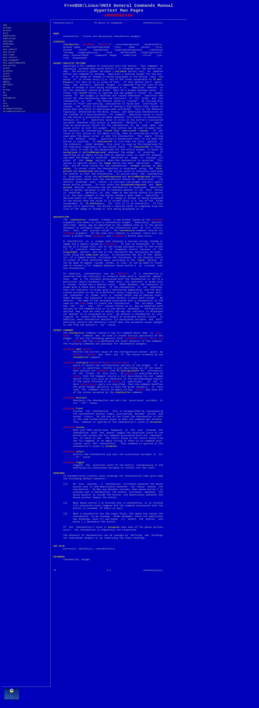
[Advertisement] (118, 697)
